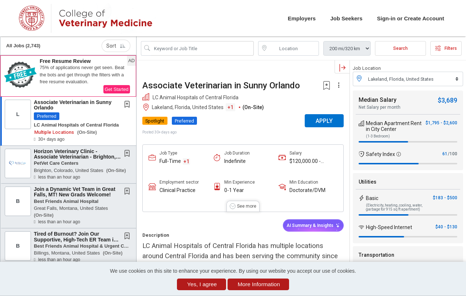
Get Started (117, 89)
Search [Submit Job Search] (400, 48)
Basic (372, 198)
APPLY (324, 120)
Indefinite (235, 161)
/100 (452, 153)
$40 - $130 (446, 226)
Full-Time (170, 161)
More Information (259, 284)
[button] (68, 76)
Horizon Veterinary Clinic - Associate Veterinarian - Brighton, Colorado (75, 156)
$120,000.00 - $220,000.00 (305, 161)
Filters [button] (446, 48)
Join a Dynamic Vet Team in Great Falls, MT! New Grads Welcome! (74, 191)
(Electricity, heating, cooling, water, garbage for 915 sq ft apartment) (394, 207)
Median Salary (377, 99)
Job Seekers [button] (346, 18)
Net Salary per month (379, 107)
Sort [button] (116, 46)
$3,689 (447, 100)
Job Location (367, 68)
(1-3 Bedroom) (378, 136)
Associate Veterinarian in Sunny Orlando (72, 105)
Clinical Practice (177, 190)
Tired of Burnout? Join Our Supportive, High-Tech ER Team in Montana (75, 239)
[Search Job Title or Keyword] (202, 48)
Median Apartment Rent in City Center (394, 126)
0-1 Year (234, 190)
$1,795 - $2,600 (441, 122)
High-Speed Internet (389, 227)
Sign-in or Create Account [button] (410, 18)
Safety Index (380, 154)
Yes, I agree (202, 284)
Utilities (367, 182)
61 (444, 153)
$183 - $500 (445, 197)
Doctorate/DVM (307, 190)
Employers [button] (302, 18)
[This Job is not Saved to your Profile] (128, 105)
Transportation (376, 255)
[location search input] (293, 48)
